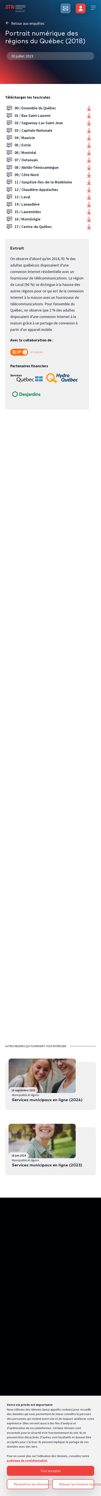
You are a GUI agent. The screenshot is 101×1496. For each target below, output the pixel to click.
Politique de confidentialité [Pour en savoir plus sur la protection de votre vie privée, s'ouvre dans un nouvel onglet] (26, 1429)
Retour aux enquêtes (24, 23)
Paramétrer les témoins (31, 1362)
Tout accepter (50, 1349)
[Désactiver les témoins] (89, 1474)
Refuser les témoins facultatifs (76, 1362)
